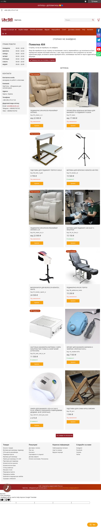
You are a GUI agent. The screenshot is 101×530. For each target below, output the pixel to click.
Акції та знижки (57, 450)
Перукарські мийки (9, 474)
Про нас (31, 450)
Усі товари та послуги (64, 435)
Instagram (79, 448)
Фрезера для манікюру (10, 456)
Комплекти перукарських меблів (13, 476)
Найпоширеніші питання (60, 448)
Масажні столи (7, 470)
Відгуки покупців (58, 452)
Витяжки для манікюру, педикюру (13, 450)
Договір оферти (34, 456)
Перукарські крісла (9, 472)
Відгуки (47, 29)
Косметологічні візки (9, 465)
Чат (92, 525)
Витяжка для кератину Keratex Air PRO (82, 170)
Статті (64, 29)
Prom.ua (60, 486)
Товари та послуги (8, 29)
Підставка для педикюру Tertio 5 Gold (46, 170)
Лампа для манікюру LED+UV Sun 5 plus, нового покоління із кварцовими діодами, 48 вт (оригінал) (46, 410)
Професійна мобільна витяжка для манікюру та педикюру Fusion (81, 111)
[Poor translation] (7, 500)
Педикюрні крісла (8, 454)
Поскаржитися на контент (55, 488)
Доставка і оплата (74, 29)
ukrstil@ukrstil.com (13, 106)
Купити (37, 125)
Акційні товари (23, 29)
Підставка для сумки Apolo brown (81, 408)
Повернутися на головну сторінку (43, 60)
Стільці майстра (8, 467)
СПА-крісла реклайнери (10, 452)
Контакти (90, 29)
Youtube (78, 452)
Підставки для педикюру (10, 461)
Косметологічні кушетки (10, 463)
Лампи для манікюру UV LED (12, 459)
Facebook (79, 450)
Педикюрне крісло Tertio (77, 287)
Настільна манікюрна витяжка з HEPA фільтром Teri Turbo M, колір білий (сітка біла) (45, 349)
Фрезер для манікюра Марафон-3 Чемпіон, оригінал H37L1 (80, 348)
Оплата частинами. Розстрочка (38, 459)
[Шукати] (93, 20)
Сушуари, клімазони (9, 478)
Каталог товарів (8, 448)
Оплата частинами (36, 29)
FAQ (83, 29)
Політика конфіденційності (71, 488)
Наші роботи (56, 29)
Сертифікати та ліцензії (36, 454)
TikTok (78, 454)
